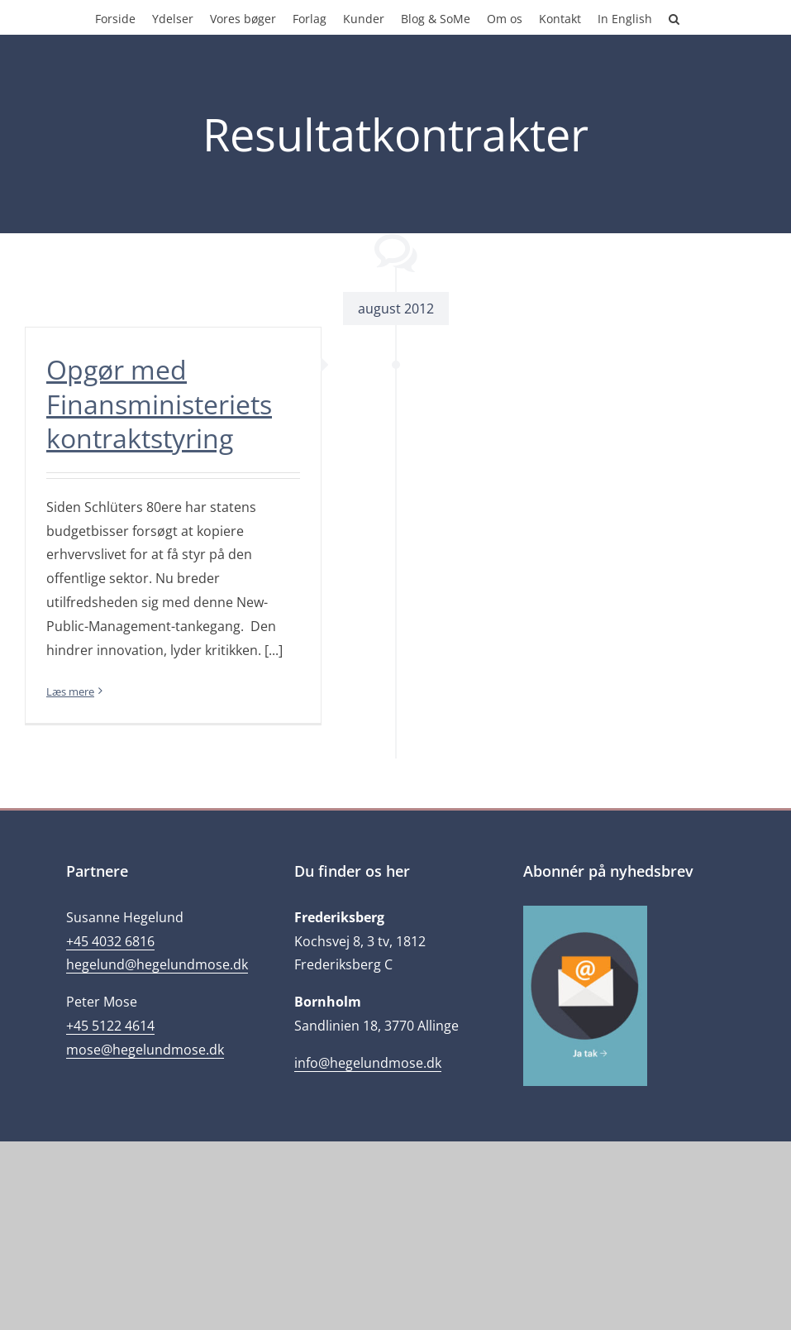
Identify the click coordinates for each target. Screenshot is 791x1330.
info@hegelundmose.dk (367, 1063)
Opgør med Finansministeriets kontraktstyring (159, 404)
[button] (674, 17)
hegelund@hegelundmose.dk (157, 964)
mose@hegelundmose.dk (145, 1050)
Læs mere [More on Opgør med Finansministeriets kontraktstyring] (70, 691)
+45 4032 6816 (110, 941)
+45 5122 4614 (110, 1026)
